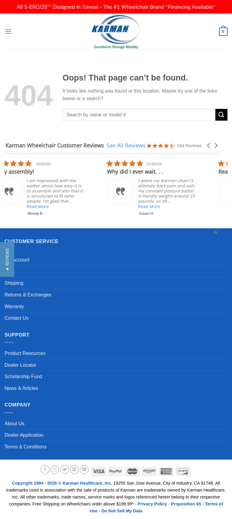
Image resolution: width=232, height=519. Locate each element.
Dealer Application (24, 435)
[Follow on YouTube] (84, 469)
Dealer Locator (20, 365)
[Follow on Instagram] (55, 469)
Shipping (14, 283)
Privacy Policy (152, 504)
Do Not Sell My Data (122, 510)
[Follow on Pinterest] (74, 469)
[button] (209, 145)
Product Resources (25, 353)
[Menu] (8, 31)
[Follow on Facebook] (45, 469)
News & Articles (21, 388)
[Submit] (221, 115)
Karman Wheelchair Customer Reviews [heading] (54, 145)
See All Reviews (126, 145)
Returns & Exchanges (28, 294)
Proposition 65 (186, 504)
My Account (17, 259)
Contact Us (16, 318)
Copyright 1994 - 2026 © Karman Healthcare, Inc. (62, 483)
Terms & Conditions (26, 446)
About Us (14, 423)
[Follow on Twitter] (64, 469)
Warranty (14, 306)
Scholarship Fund (23, 376)
